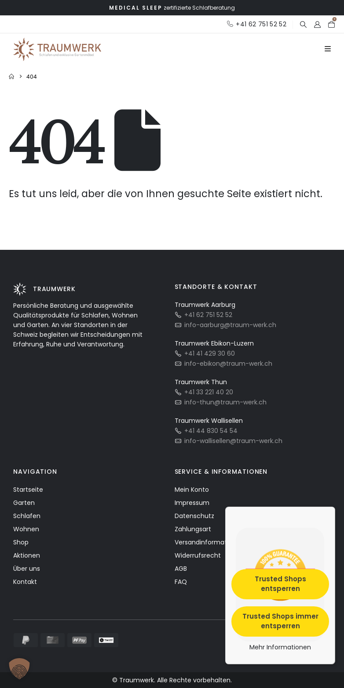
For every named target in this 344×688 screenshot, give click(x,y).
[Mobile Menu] (328, 49)
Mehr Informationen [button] (280, 647)
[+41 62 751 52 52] (256, 24)
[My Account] (317, 24)
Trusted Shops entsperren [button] (280, 583)
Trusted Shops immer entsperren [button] (280, 620)
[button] (303, 24)
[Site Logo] (57, 49)
